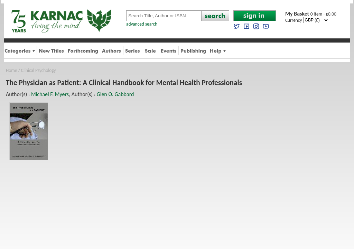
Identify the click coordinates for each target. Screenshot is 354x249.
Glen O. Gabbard (115, 94)
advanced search (141, 24)
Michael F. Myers (50, 94)
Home (11, 70)
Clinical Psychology (38, 70)
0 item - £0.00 (310, 14)
